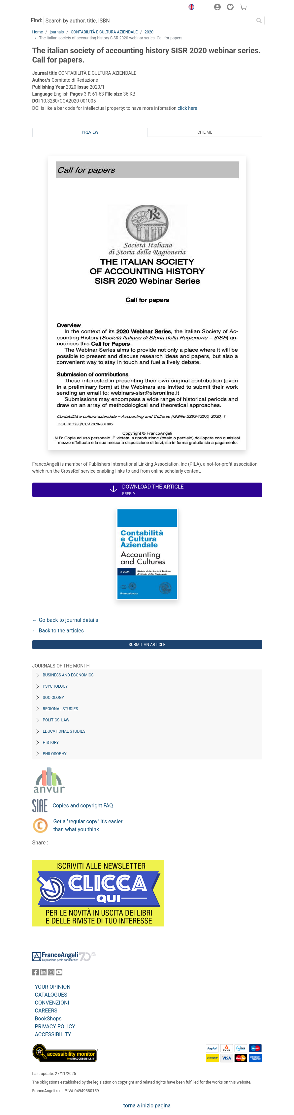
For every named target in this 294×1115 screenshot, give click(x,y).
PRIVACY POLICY (55, 1026)
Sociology (53, 697)
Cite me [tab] (204, 132)
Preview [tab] (90, 132)
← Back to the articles (58, 630)
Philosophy (55, 753)
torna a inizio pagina (147, 1105)
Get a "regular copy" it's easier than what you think (88, 825)
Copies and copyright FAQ (83, 805)
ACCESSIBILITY (53, 1034)
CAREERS (46, 1011)
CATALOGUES (51, 995)
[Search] (259, 20)
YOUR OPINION (53, 987)
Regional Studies (60, 709)
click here (187, 108)
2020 (149, 32)
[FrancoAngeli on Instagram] (51, 973)
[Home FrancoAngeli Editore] (54, 8)
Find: (36, 20)
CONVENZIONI (52, 1003)
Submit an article (147, 644)
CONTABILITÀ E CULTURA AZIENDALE (104, 32)
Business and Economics (68, 675)
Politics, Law (56, 720)
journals (57, 32)
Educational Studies (64, 731)
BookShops (48, 1018)
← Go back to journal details (65, 620)
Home (37, 32)
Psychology (55, 686)
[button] (190, 8)
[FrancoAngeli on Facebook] (35, 973)
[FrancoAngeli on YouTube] (59, 973)
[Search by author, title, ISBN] (149, 20)
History (51, 742)
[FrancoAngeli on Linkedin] (43, 973)
